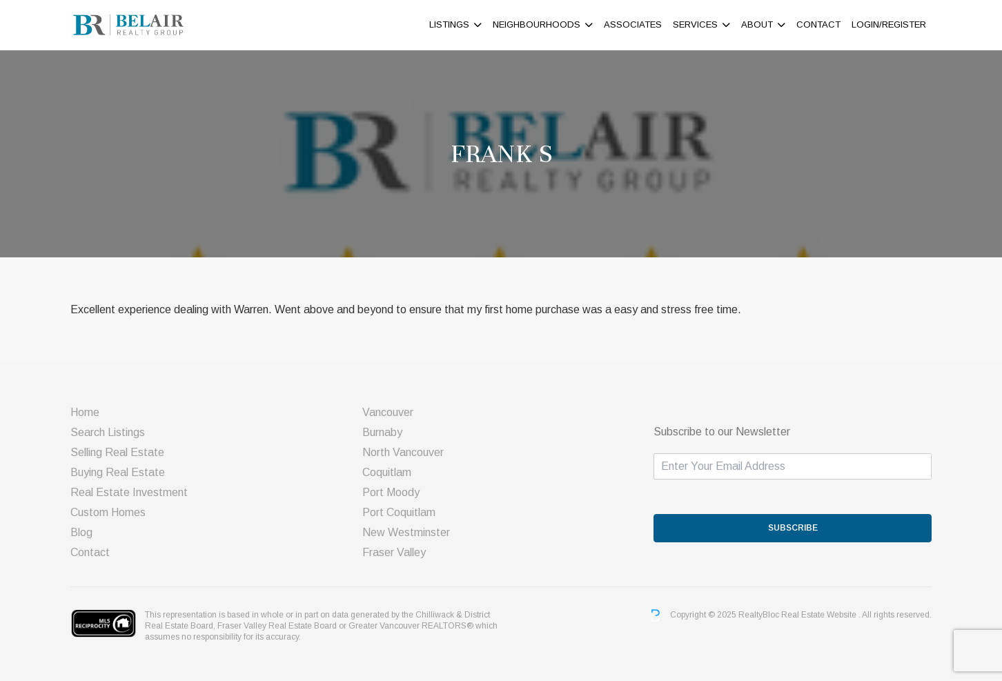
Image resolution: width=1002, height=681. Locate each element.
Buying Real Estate (117, 472)
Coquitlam (386, 472)
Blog (81, 532)
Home (84, 412)
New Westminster (406, 532)
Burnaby (382, 432)
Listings (449, 24)
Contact (818, 24)
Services (695, 24)
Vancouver (387, 412)
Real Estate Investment (129, 492)
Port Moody (391, 492)
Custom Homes (108, 512)
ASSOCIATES (633, 24)
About (757, 24)
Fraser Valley (394, 552)
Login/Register (889, 24)
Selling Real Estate (117, 452)
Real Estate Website (819, 615)
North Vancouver (403, 452)
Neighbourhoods (536, 24)
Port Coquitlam (398, 512)
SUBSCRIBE (793, 528)
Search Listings (107, 432)
